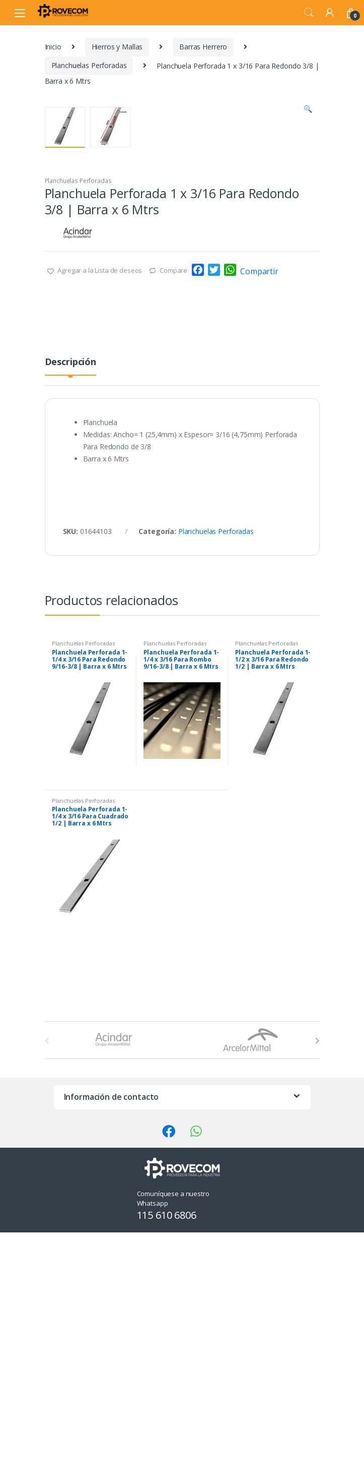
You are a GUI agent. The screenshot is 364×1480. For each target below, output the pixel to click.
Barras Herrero (203, 46)
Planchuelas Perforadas (89, 65)
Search (308, 12)
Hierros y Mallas (117, 46)
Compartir (259, 523)
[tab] (70, 618)
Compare (173, 522)
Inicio (53, 46)
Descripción (70, 615)
